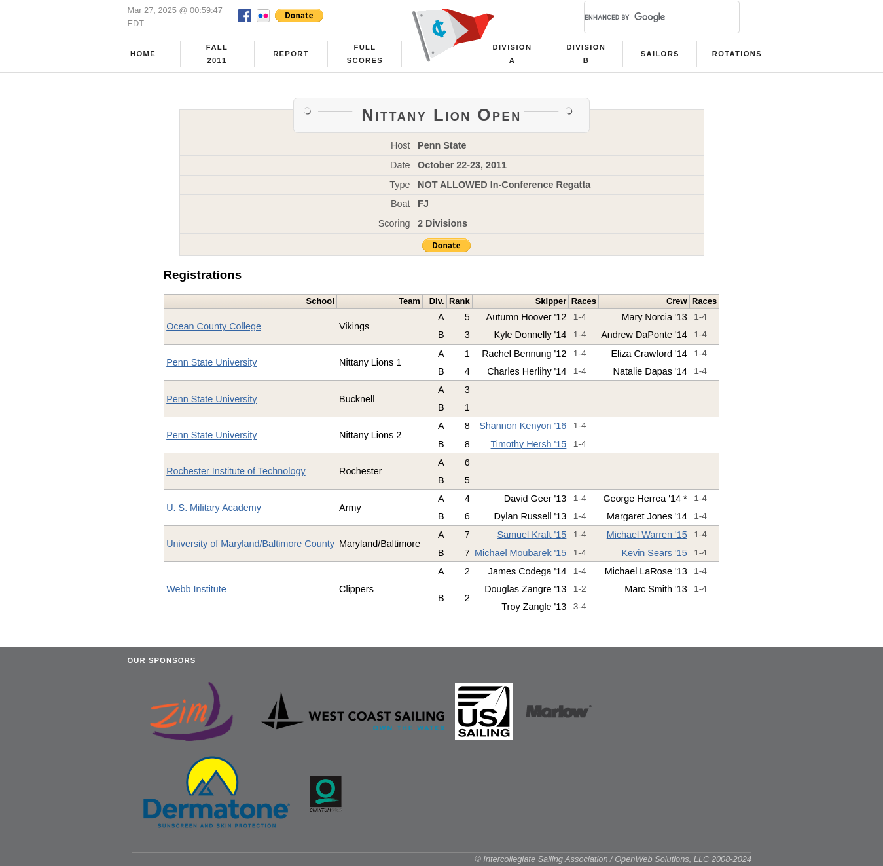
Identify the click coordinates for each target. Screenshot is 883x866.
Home (143, 54)
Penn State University (211, 362)
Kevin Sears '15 (654, 553)
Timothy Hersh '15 (529, 444)
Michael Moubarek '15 (520, 553)
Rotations (737, 54)
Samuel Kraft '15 (531, 534)
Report (291, 54)
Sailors (660, 54)
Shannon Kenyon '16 (522, 426)
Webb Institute (196, 589)
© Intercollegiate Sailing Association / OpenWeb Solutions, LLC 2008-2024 (613, 859)
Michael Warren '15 (647, 534)
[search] (646, 17)
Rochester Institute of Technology (236, 471)
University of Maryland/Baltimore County (250, 543)
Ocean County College (213, 326)
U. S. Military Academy (213, 507)
